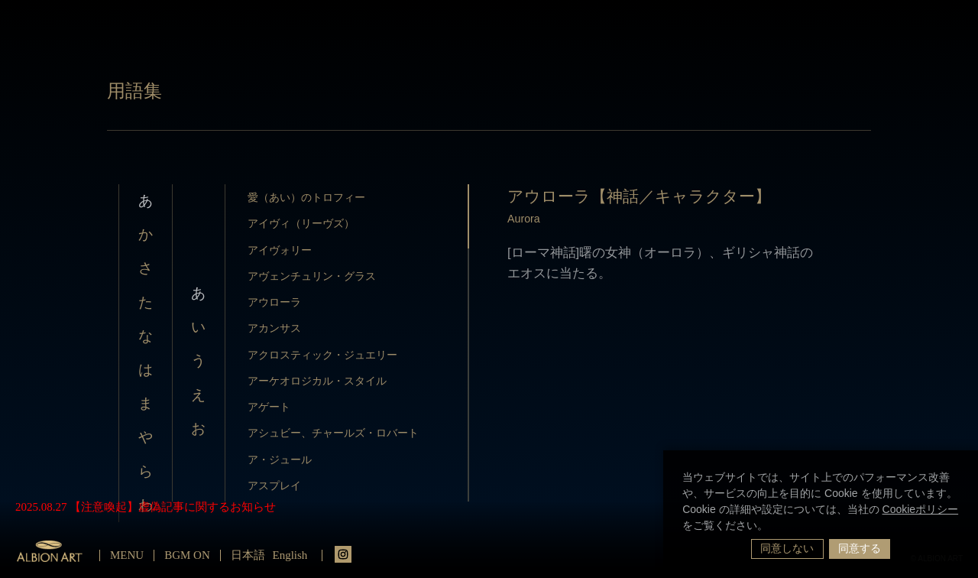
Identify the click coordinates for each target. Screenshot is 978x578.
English (290, 555)
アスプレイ (274, 485)
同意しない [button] (787, 548)
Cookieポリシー (920, 509)
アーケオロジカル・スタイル (317, 381)
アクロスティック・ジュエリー (322, 355)
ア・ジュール (280, 459)
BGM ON (187, 555)
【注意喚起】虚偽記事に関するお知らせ (173, 507)
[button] (773, 526)
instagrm (343, 554)
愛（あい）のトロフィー (306, 197)
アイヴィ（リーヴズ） (301, 223)
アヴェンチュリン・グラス (312, 276)
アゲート (269, 407)
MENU (127, 555)
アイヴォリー (280, 250)
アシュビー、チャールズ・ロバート (333, 433)
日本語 (248, 555)
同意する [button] (859, 548)
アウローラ (274, 302)
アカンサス (274, 328)
